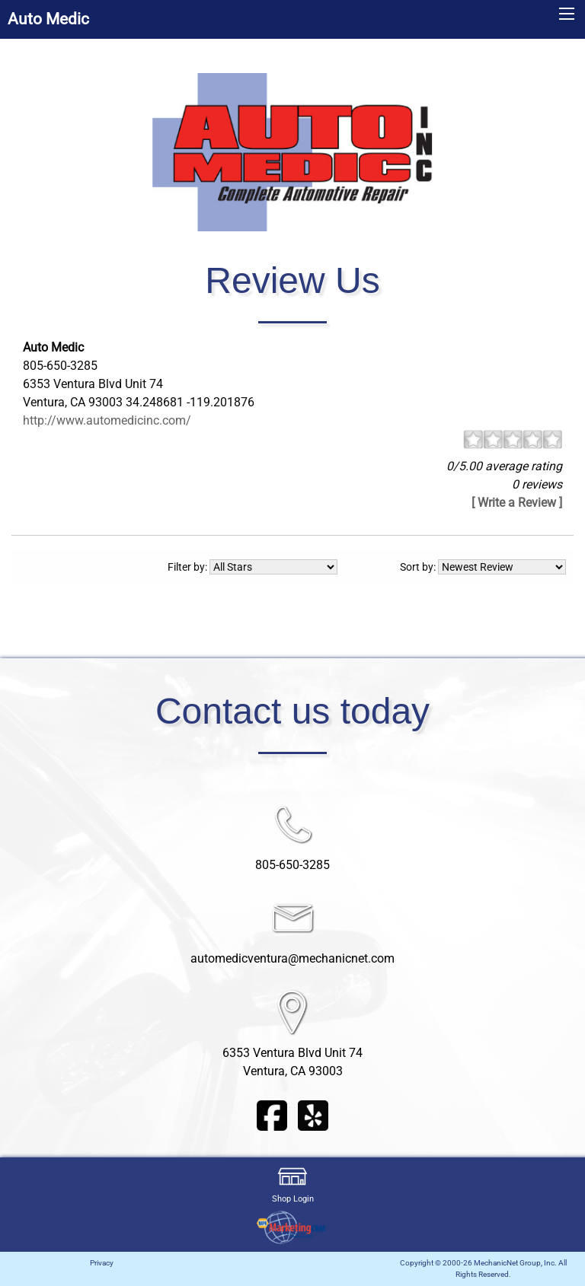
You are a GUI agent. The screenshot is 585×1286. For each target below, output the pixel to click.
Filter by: (252, 567)
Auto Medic (48, 19)
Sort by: (483, 567)
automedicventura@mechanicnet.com (292, 958)
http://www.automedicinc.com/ (107, 420)
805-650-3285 (292, 865)
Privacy (101, 1263)
